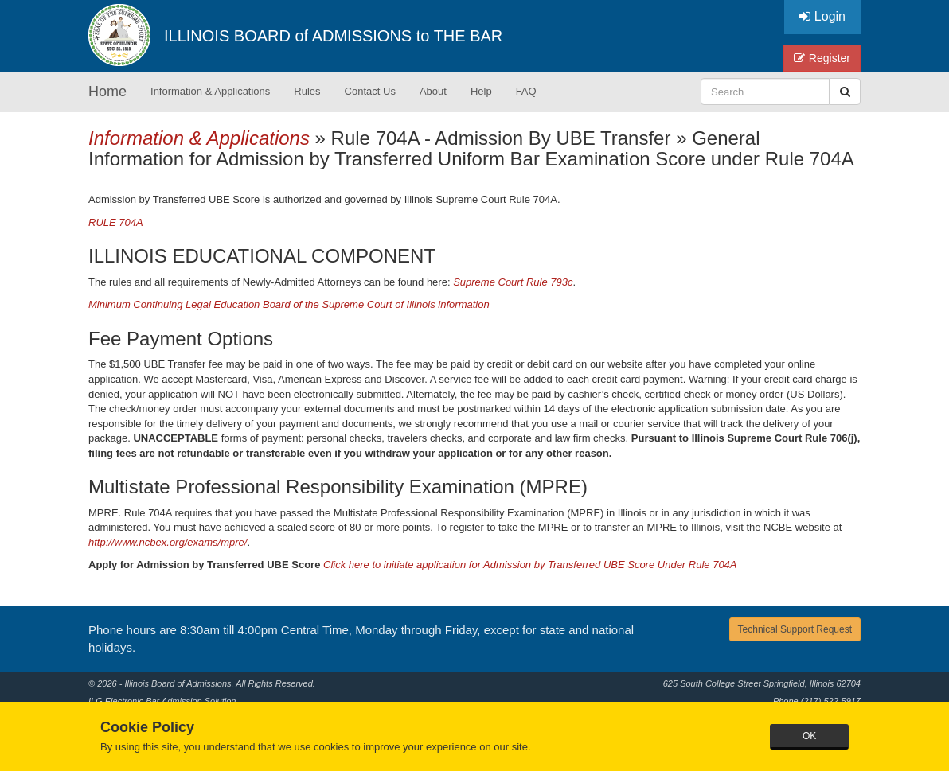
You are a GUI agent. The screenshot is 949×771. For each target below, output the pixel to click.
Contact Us (370, 91)
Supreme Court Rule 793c (512, 282)
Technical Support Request (795, 629)
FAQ (526, 91)
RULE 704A (115, 222)
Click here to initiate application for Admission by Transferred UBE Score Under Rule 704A (530, 564)
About (433, 91)
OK (809, 736)
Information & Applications (210, 91)
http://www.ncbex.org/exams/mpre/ (167, 542)
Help (481, 91)
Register (822, 58)
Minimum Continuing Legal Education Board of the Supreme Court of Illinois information (289, 304)
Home (107, 91)
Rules (307, 91)
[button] (845, 91)
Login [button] (822, 16)
